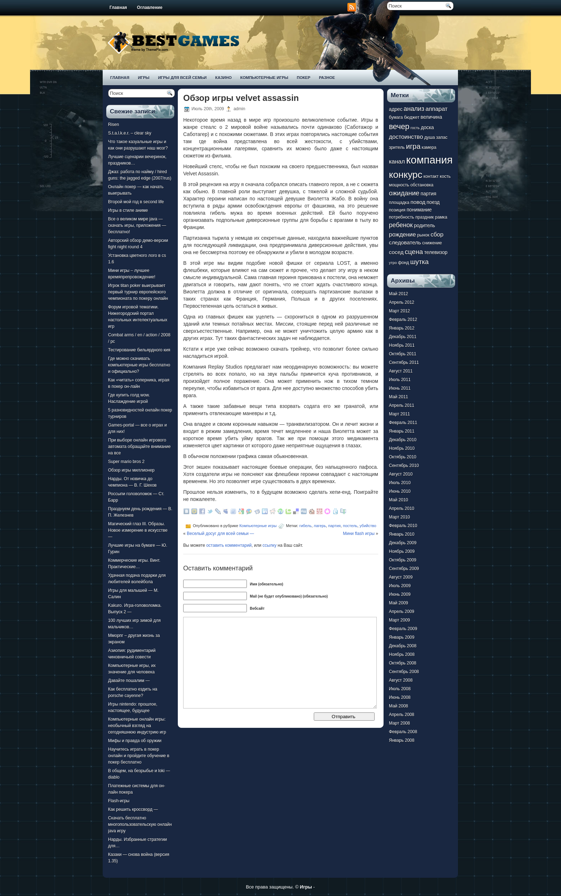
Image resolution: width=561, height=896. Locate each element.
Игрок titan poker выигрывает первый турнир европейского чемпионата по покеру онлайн (138, 292)
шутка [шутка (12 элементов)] (419, 262)
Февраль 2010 (403, 525)
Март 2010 (399, 517)
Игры (143, 78)
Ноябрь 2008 (402, 654)
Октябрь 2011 (402, 353)
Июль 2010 (400, 482)
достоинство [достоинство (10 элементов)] (406, 136)
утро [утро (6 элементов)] (393, 262)
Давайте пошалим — (129, 680)
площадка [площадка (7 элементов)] (399, 202)
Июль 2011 (400, 379)
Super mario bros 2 (126, 461)
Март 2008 (399, 723)
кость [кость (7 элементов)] (445, 176)
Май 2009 (398, 602)
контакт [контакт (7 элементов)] (431, 176)
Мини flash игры (359, 533)
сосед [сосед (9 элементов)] (396, 252)
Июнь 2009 (400, 594)
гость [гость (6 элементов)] (415, 128)
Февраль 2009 (403, 628)
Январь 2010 (401, 534)
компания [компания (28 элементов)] (429, 160)
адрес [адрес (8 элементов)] (396, 109)
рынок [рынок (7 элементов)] (423, 235)
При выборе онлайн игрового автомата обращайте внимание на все (139, 447)
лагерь (320, 526)
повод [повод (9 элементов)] (417, 202)
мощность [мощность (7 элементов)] (399, 185)
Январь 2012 (401, 328)
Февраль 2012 (403, 319)
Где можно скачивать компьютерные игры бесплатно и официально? (139, 365)
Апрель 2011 (401, 405)
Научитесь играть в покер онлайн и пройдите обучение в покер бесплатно (138, 756)
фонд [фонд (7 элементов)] (403, 262)
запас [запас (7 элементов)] (442, 137)
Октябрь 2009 (402, 560)
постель (350, 526)
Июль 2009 (400, 585)
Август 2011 (401, 371)
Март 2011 (399, 414)
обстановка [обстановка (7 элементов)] (421, 185)
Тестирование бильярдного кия (139, 349)
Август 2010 (401, 474)
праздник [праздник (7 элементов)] (424, 217)
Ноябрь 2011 (402, 345)
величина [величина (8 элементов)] (431, 117)
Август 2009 (401, 577)
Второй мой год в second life (136, 201)
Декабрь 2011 (402, 336)
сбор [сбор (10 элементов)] (436, 234)
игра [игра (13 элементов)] (413, 146)
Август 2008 (401, 680)
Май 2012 (398, 293)
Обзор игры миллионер (131, 470)
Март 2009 (399, 620)
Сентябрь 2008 (404, 671)
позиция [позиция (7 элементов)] (397, 210)
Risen (113, 124)
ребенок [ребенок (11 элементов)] (401, 225)
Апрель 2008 (401, 714)
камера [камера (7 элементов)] (429, 147)
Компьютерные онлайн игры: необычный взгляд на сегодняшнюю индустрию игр (137, 726)
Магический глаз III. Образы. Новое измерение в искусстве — (137, 530)
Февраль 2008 (403, 731)
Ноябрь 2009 (402, 551)
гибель (305, 526)
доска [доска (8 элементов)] (427, 127)
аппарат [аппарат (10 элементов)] (436, 109)
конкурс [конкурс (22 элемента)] (405, 174)
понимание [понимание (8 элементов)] (418, 210)
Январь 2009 (401, 637)
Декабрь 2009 (402, 542)
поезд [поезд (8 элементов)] (432, 202)
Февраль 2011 (403, 422)
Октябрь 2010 (402, 456)
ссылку (270, 545)
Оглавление (149, 7)
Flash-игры (119, 800)
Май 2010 (398, 499)
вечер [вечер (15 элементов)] (399, 126)
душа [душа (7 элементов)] (429, 137)
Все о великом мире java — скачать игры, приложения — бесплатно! (137, 225)
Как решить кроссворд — (133, 809)
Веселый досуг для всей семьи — (220, 533)
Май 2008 (398, 705)
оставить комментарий (229, 545)
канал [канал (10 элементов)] (397, 161)
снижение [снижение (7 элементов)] (432, 242)
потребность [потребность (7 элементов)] (401, 217)
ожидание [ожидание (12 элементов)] (404, 193)
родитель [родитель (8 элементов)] (424, 225)
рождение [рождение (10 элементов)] (402, 234)
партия (334, 526)
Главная (118, 7)
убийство (368, 526)
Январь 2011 (401, 431)
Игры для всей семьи (182, 78)
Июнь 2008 (400, 697)
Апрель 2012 (401, 302)
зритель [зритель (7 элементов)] (397, 147)
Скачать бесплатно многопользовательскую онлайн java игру (140, 824)
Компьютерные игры (264, 78)
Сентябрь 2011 (404, 362)
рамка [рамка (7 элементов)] (441, 217)
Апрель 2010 (401, 508)
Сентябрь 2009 (404, 568)
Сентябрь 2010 (404, 465)
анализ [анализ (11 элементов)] (414, 108)
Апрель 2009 (401, 611)
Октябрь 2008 (402, 663)
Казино (223, 78)
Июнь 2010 (400, 491)
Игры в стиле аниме (128, 210)
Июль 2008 (400, 688)
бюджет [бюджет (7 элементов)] (411, 117)
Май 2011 (398, 396)
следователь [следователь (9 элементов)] (405, 242)
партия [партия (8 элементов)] (428, 193)
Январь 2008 (401, 740)
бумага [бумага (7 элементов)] (396, 117)
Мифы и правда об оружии (134, 740)
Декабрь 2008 (402, 645)
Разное (327, 78)
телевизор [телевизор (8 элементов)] (435, 252)
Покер (304, 78)
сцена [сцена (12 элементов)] (414, 251)
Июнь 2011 (400, 388)
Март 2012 (399, 310)
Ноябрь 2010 (402, 448)
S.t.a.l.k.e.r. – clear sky (129, 133)
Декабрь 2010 (402, 439)
